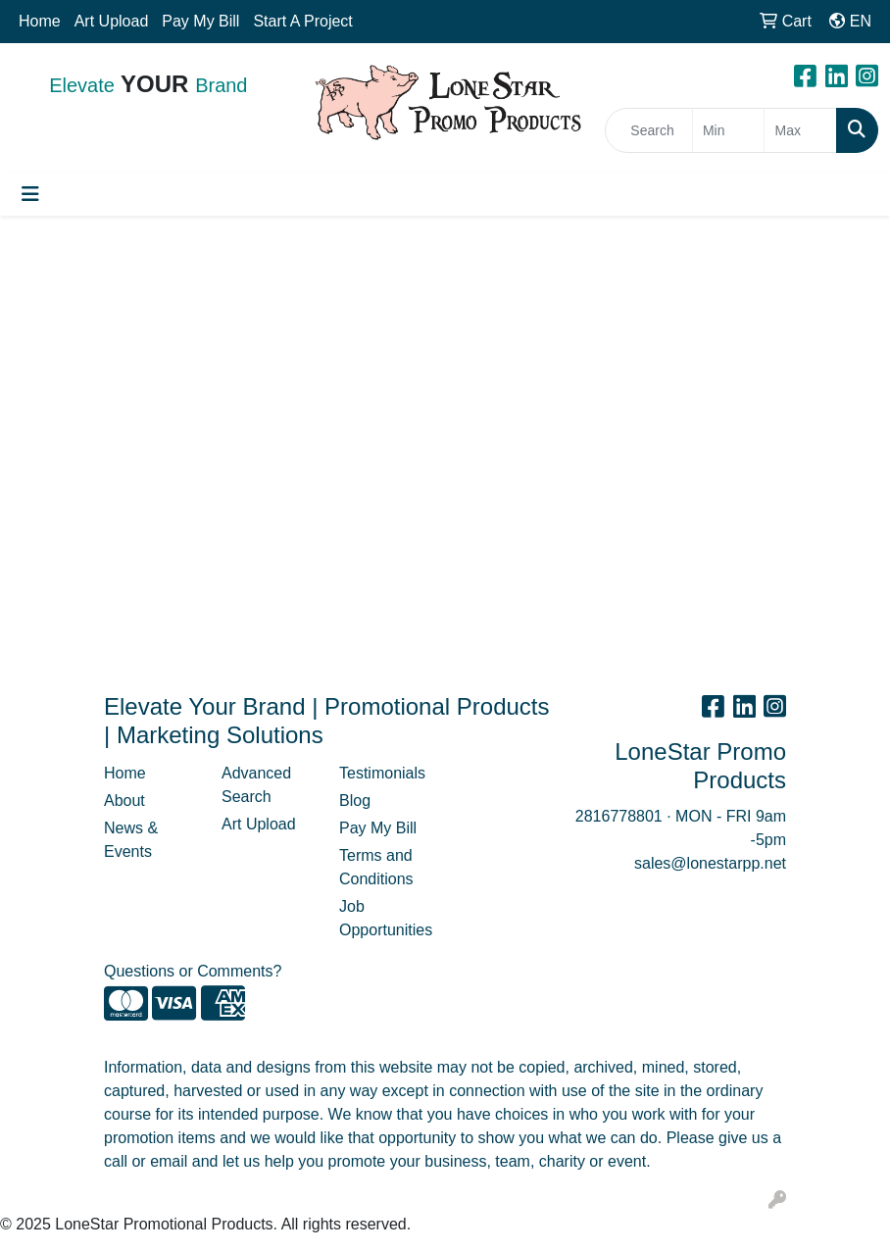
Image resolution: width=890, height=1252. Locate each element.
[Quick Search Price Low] (729, 130)
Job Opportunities (385, 918)
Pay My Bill (200, 21)
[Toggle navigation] (30, 194)
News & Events (131, 840)
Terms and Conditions (376, 867)
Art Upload (111, 21)
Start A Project (302, 21)
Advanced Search (256, 785)
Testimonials (382, 773)
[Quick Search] (649, 130)
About (124, 800)
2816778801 (619, 816)
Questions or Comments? (192, 971)
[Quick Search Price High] (800, 130)
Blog (355, 800)
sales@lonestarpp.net (710, 863)
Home (40, 21)
